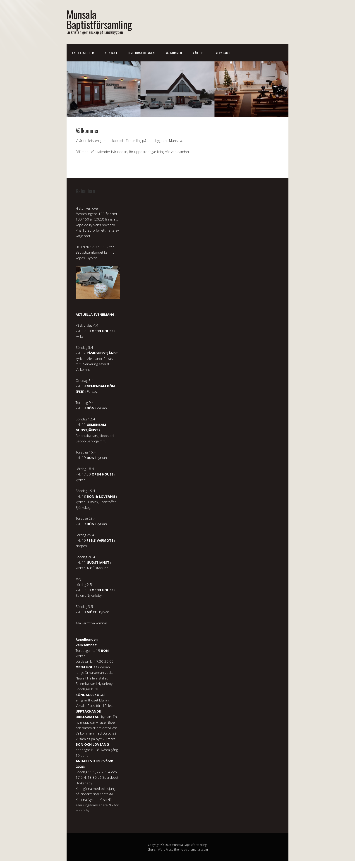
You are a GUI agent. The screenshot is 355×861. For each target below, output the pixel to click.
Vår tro (199, 52)
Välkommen (174, 52)
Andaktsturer (83, 52)
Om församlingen (141, 52)
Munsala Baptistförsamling (99, 19)
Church (152, 849)
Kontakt (111, 52)
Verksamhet (225, 52)
